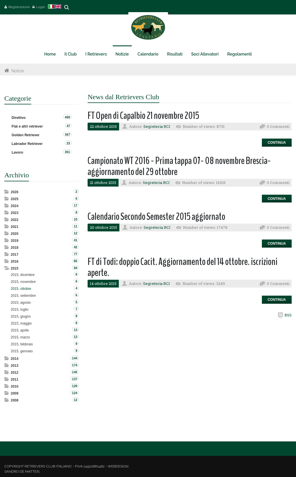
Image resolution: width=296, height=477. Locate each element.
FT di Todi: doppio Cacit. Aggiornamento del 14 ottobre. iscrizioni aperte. (183, 267)
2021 (14, 227)
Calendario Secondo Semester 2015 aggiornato (156, 216)
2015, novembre (23, 282)
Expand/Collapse (7, 192)
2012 (14, 373)
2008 (14, 400)
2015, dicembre (23, 275)
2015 (14, 268)
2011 (14, 379)
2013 (14, 366)
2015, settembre (23, 296)
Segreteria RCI (156, 126)
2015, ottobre (21, 289)
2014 (14, 359)
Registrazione (19, 7)
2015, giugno (21, 316)
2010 (14, 386)
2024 (14, 206)
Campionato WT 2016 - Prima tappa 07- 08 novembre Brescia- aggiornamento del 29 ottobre (179, 166)
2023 (14, 213)
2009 (14, 393)
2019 (14, 241)
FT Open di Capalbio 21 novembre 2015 (143, 115)
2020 (14, 234)
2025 (14, 199)
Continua (277, 143)
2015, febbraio (22, 344)
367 (67, 134)
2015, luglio (19, 309)
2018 (14, 248)
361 (67, 152)
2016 (14, 261)
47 (68, 126)
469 (67, 117)
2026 (14, 192)
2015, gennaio (22, 351)
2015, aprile (20, 330)
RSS (288, 315)
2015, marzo (20, 337)
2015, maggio (21, 323)
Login (40, 7)
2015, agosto (21, 303)
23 (68, 143)
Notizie (17, 71)
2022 (14, 220)
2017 (14, 255)
